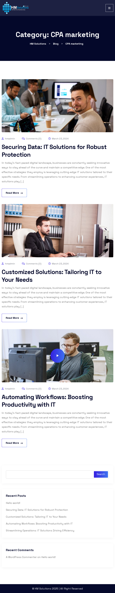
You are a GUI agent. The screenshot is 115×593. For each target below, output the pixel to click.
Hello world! (13, 503)
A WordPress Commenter (21, 557)
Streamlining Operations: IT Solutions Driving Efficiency (40, 530)
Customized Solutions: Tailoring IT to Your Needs (36, 516)
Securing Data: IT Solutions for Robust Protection (37, 509)
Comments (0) (31, 138)
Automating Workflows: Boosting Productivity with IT (47, 400)
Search (101, 474)
